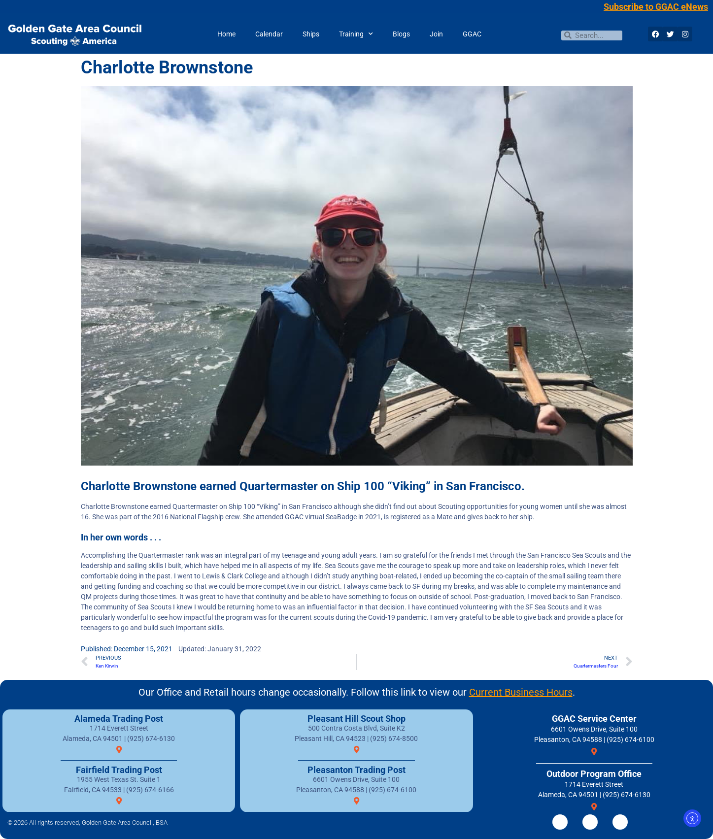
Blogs (401, 34)
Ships (311, 34)
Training (356, 34)
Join (436, 34)
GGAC (472, 34)
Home (226, 34)
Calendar (269, 34)
